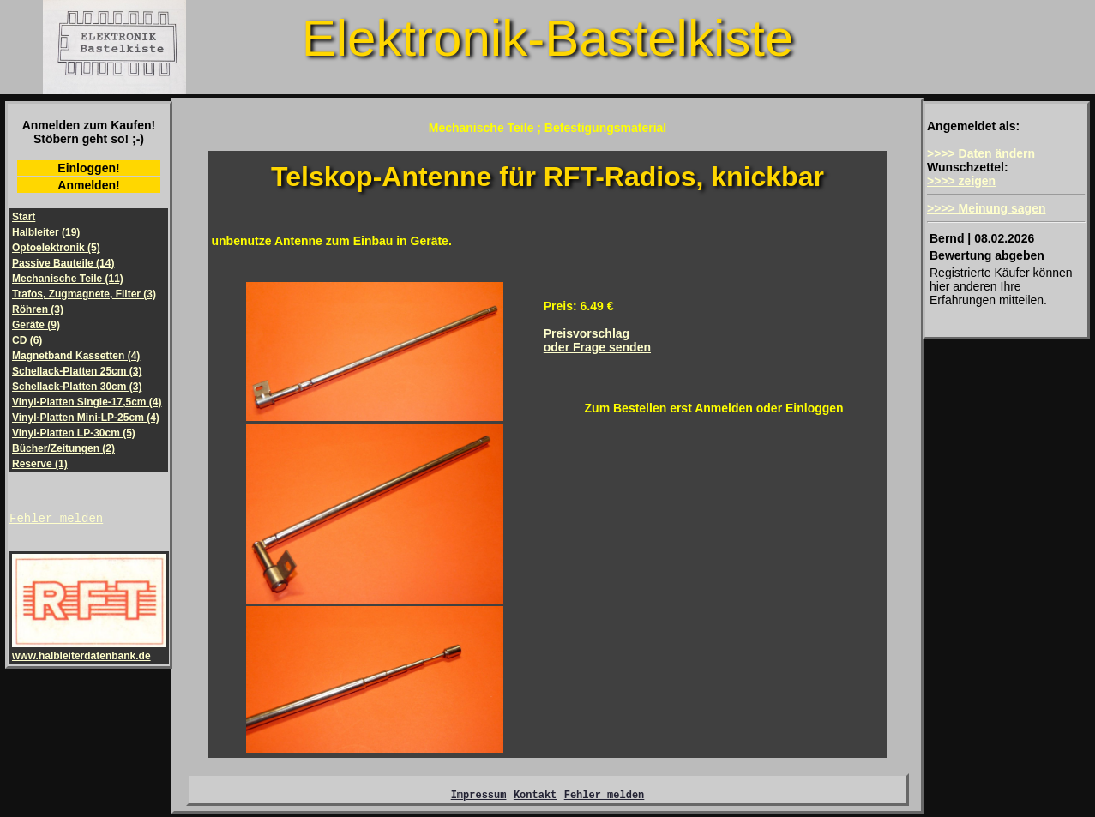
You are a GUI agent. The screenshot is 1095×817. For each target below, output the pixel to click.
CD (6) (27, 340)
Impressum (479, 797)
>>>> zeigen (961, 181)
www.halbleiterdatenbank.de (89, 652)
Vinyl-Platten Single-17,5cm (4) (87, 402)
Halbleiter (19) (46, 232)
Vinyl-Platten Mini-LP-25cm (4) (85, 418)
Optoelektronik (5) (56, 248)
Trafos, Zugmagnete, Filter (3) (84, 294)
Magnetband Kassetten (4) (76, 356)
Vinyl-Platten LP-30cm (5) (73, 433)
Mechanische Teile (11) (67, 279)
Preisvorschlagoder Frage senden (597, 340)
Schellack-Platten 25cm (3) (76, 371)
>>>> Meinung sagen (986, 208)
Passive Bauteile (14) (63, 263)
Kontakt (535, 797)
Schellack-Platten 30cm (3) (76, 387)
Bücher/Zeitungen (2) (63, 448)
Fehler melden (56, 520)
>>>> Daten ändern (981, 153)
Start (23, 217)
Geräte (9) (36, 325)
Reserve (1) (40, 464)
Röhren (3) (37, 309)
